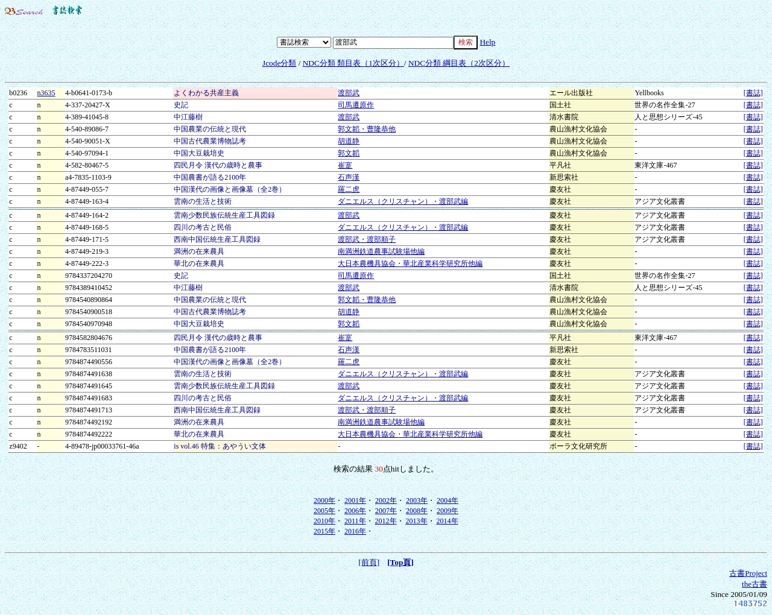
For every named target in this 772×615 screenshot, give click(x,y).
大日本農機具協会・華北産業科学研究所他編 (410, 263)
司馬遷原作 (356, 105)
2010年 (324, 521)
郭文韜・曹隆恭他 (367, 129)
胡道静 (348, 141)
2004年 (447, 500)
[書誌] (753, 93)
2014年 (447, 521)
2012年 (386, 521)
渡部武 (348, 93)
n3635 (46, 93)
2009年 (447, 510)
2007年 (386, 510)
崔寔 (345, 165)
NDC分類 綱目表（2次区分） (459, 63)
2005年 (324, 510)
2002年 (386, 500)
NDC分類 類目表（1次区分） (353, 63)
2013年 (417, 521)
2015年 (324, 531)
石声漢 (348, 177)
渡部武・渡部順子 (367, 239)
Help (487, 41)
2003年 (417, 500)
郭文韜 (348, 153)
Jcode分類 (279, 63)
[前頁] (368, 562)
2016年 (355, 531)
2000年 (324, 500)
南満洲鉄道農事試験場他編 (381, 251)
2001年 (355, 500)
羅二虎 (348, 189)
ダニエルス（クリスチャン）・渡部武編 (403, 201)
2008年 (417, 510)
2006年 (355, 510)
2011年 (355, 521)
